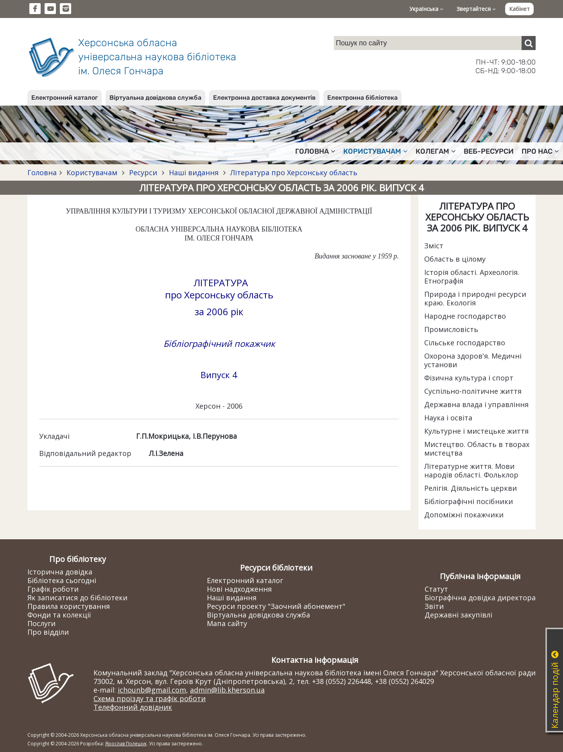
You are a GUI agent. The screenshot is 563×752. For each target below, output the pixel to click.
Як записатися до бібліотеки (77, 597)
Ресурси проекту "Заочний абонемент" (276, 606)
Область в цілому (455, 259)
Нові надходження (239, 589)
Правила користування (68, 606)
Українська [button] (426, 9)
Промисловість (451, 329)
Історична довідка (59, 571)
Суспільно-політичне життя (473, 391)
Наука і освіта (448, 417)
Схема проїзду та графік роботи (149, 698)
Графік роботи (53, 589)
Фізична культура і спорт (468, 377)
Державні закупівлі (458, 614)
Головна (42, 172)
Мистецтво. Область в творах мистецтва (476, 448)
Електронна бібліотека (362, 97)
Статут (436, 589)
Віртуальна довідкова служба (155, 97)
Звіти (434, 606)
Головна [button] (315, 151)
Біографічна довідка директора (480, 597)
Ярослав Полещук (126, 743)
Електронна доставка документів (264, 97)
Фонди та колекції (59, 614)
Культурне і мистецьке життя (476, 431)
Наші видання (194, 172)
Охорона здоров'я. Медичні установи (473, 360)
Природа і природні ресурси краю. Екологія (475, 298)
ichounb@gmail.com (152, 690)
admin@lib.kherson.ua (227, 690)
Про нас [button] (540, 151)
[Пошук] (529, 43)
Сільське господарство (464, 342)
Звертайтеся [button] (476, 9)
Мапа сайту (227, 623)
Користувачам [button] (375, 151)
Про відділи (48, 632)
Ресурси (143, 172)
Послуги (41, 623)
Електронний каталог (64, 97)
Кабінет (519, 9)
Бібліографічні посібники (468, 501)
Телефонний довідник (132, 707)
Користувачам (92, 172)
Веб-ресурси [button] (489, 151)
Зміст (433, 245)
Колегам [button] (436, 151)
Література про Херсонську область (292, 172)
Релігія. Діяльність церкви (470, 488)
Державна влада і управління (476, 404)
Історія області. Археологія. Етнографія (471, 276)
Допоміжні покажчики (464, 514)
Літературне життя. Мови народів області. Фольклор (471, 470)
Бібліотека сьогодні (61, 580)
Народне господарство (465, 316)
